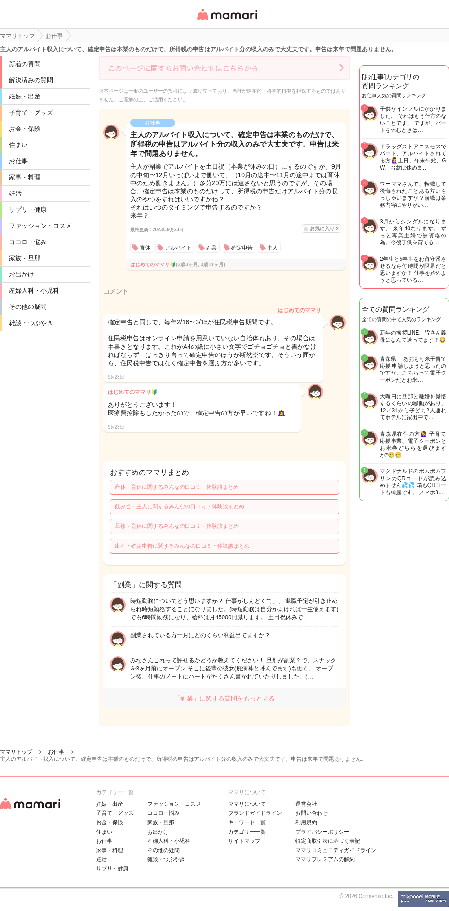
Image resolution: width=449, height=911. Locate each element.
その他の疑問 (28, 306)
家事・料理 (24, 177)
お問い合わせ (311, 813)
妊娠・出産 (24, 96)
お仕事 (18, 161)
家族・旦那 (24, 258)
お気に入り (324, 228)
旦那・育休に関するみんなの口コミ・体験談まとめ (177, 526)
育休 (145, 248)
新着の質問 (24, 63)
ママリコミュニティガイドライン (335, 850)
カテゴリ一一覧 (247, 832)
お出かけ (21, 274)
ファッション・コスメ (40, 225)
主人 (272, 248)
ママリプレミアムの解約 (325, 859)
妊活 (15, 193)
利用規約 (306, 822)
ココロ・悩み (28, 242)
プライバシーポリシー (322, 832)
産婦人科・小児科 (34, 290)
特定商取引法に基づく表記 (327, 841)
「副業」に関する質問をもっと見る (224, 698)
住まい (18, 144)
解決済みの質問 (31, 80)
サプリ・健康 (28, 209)
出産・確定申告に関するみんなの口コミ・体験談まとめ (182, 546)
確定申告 (242, 248)
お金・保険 (24, 128)
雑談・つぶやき (31, 322)
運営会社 (306, 804)
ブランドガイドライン (255, 813)
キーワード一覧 (247, 822)
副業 (211, 248)
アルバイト (178, 248)
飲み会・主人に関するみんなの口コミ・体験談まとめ (179, 506)
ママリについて (247, 804)
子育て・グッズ (31, 112)
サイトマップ (244, 841)
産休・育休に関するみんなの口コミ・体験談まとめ (177, 487)
